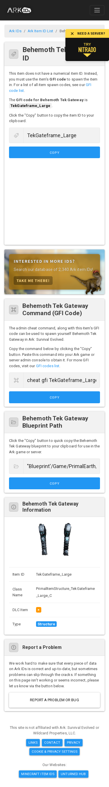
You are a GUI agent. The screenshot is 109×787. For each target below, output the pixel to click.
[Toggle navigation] (97, 10)
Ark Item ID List (40, 31)
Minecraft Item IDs (37, 774)
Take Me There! (33, 280)
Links (33, 742)
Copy (55, 153)
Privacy (74, 742)
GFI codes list (47, 366)
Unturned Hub (73, 774)
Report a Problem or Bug (54, 700)
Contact (52, 742)
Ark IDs (15, 31)
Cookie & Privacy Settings (55, 751)
